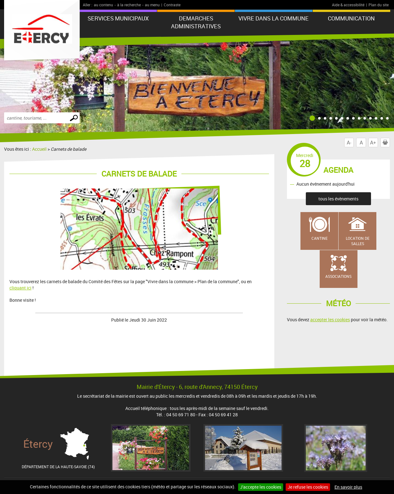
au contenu (103, 4)
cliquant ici (20, 288)
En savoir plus (348, 487)
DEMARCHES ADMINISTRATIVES (196, 22)
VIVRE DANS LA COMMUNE (273, 18)
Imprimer (386, 142)
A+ (373, 142)
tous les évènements (338, 199)
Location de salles (357, 241)
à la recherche (129, 4)
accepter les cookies (330, 320)
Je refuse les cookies (308, 487)
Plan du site (378, 4)
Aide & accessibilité (348, 4)
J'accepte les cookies (260, 487)
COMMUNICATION (351, 18)
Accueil (39, 149)
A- (349, 142)
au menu (152, 4)
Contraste (172, 4)
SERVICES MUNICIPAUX (118, 18)
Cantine (319, 238)
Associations (338, 276)
